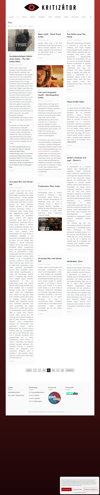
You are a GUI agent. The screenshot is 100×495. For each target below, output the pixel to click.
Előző (28, 370)
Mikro (47, 40)
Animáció (32, 17)
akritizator (37, 398)
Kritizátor (37, 395)
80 (62, 370)
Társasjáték (75, 17)
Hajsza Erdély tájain (75, 102)
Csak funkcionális (77, 489)
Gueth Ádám (49, 101)
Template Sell (68, 411)
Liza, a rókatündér (83, 121)
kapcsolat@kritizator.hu (38, 392)
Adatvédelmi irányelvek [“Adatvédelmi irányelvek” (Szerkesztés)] (14, 392)
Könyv (50, 17)
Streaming (42, 17)
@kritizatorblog (38, 401)
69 (53, 370)
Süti (74, 492)
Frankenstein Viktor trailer (49, 186)
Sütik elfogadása (66, 489)
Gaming (66, 17)
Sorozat (24, 17)
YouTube (11, 17)
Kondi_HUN (77, 105)
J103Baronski (78, 40)
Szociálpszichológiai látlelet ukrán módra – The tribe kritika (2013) (20, 59)
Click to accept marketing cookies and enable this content (50, 224)
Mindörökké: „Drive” (75, 261)
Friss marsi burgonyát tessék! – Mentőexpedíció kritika (48, 95)
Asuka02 (19, 65)
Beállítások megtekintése (90, 489)
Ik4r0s (47, 189)
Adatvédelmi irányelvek (81, 492)
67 (44, 370)
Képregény (58, 17)
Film (18, 17)
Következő (70, 370)
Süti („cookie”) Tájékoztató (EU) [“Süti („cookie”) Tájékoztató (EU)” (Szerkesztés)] (16, 395)
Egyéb (84, 17)
